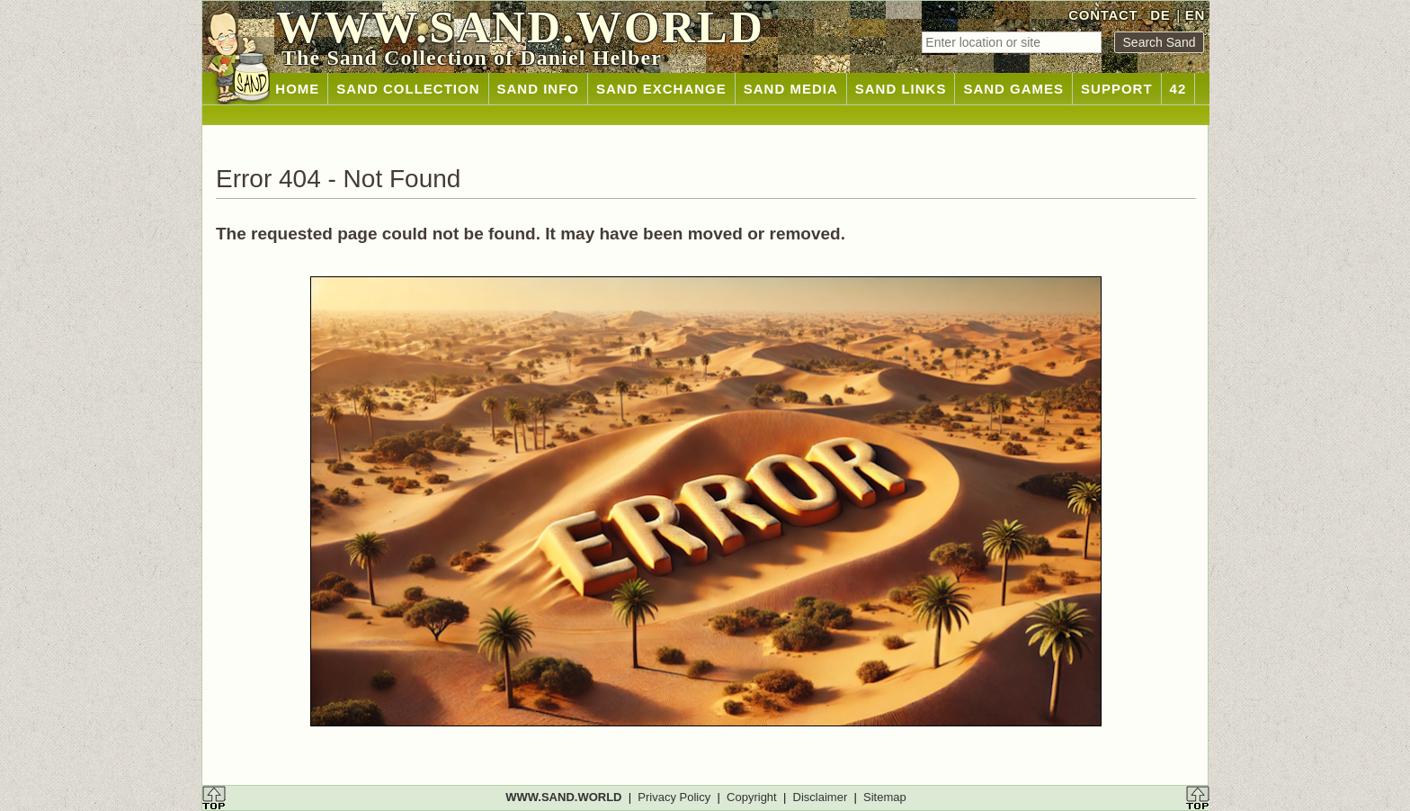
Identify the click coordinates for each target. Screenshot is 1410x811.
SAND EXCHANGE (661, 88)
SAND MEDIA (791, 88)
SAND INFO (538, 88)
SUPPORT (1117, 88)
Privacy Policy (674, 797)
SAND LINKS (901, 88)
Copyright (752, 797)
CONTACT (1103, 15)
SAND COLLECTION (407, 88)
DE (1160, 15)
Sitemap (884, 797)
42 (1178, 88)
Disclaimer (820, 797)
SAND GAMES (1013, 88)
